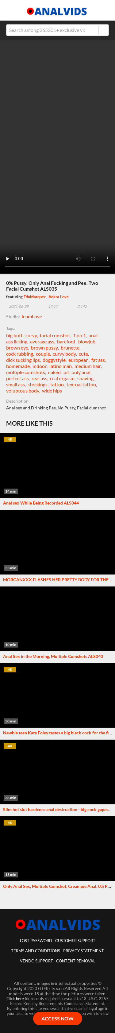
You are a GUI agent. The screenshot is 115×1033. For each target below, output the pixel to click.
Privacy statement (83, 950)
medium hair (88, 366)
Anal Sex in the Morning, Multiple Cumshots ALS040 (53, 656)
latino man (60, 366)
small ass (15, 384)
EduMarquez (35, 296)
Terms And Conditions (35, 950)
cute (83, 354)
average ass (42, 341)
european (78, 360)
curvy (31, 335)
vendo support (36, 960)
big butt (14, 335)
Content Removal (75, 960)
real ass (39, 378)
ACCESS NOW (57, 1018)
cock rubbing (19, 354)
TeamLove (31, 316)
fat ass (98, 360)
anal (93, 335)
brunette (70, 347)
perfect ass (17, 378)
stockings (38, 384)
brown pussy (44, 347)
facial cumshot (55, 335)
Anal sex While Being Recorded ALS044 (41, 502)
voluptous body (22, 390)
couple (43, 354)
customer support (75, 940)
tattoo (57, 384)
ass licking (16, 341)
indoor (40, 366)
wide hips (52, 390)
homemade (18, 366)
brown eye (17, 347)
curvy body (64, 354)
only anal (80, 372)
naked (54, 372)
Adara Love (58, 296)
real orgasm (62, 378)
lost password (36, 940)
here (20, 998)
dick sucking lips (23, 360)
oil (66, 372)
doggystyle (54, 360)
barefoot (66, 341)
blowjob (86, 341)
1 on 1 (79, 335)
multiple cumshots (25, 372)
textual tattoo (81, 384)
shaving (85, 378)
